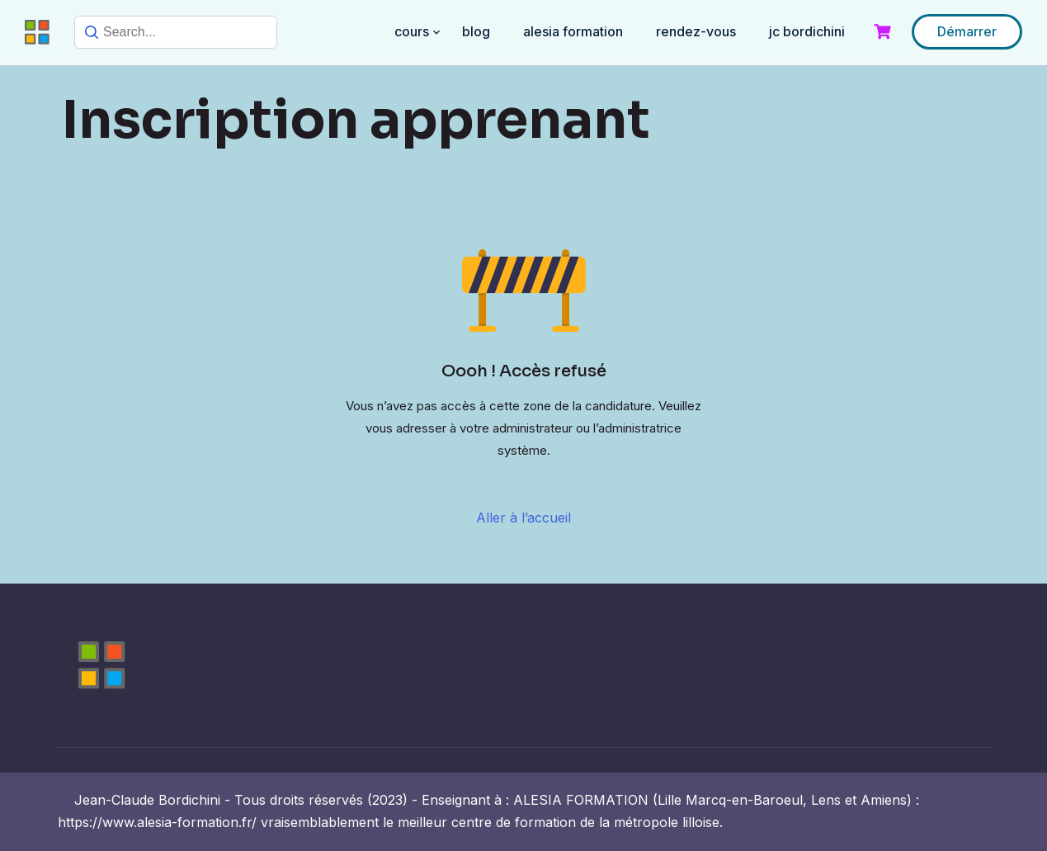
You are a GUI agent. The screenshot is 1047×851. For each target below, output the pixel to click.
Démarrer (967, 31)
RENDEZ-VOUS (696, 31)
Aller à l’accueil (523, 517)
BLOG (476, 31)
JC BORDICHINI (807, 31)
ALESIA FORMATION (573, 31)
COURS (411, 31)
